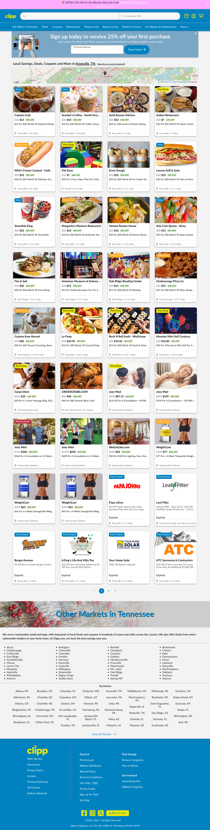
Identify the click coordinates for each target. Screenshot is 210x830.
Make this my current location (111, 64)
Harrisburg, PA (90, 710)
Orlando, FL (137, 719)
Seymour (165, 675)
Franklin (62, 656)
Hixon (164, 660)
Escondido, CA (67, 710)
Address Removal (37, 793)
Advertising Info (131, 781)
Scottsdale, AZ (160, 725)
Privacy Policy (35, 770)
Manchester (116, 666)
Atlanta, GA (22, 703)
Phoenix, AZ (137, 725)
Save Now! (137, 49)
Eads (163, 653)
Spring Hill (115, 678)
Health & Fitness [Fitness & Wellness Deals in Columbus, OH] (131, 27)
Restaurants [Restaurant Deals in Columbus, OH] (73, 27)
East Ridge (11, 656)
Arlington (62, 647)
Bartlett (113, 647)
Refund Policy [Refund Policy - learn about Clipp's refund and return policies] (88, 771)
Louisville (62, 666)
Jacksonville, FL (91, 725)
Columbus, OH (67, 697)
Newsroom (33, 764)
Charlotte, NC (45, 703)
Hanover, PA (91, 703)
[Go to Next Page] (115, 591)
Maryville (166, 666)
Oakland (165, 672)
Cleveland (115, 650)
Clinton (165, 650)
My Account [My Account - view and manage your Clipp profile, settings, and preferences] (87, 760)
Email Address (82, 47)
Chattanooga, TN (44, 710)
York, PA (183, 722)
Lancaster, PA (114, 697)
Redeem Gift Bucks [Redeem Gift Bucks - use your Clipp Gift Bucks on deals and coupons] (90, 766)
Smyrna (9, 678)
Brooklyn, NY (44, 691)
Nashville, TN (137, 713)
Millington (63, 669)
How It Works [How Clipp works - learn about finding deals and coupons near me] (130, 766)
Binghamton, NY (21, 710)
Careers (31, 776)
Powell (113, 675)
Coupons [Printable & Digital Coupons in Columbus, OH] (57, 27)
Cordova (114, 653)
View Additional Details (105, 7)
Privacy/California (37, 782)
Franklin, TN (68, 725)
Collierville (11, 653)
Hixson (9, 663)
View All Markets (104, 734)
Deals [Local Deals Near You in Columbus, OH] (45, 27)
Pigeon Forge (65, 675)
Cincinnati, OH (44, 716)
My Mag (84, 800)
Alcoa (8, 647)
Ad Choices (33, 787)
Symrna (165, 678)
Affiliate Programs (132, 787)
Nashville (10, 672)
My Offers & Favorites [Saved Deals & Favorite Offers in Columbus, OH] (25, 27)
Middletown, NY (137, 691)
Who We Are (34, 759)
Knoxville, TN (114, 691)
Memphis (10, 669)
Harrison (62, 660)
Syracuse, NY (183, 703)
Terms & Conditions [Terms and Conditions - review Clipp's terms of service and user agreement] (91, 777)
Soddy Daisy (64, 678)
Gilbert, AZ (90, 697)
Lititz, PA (114, 703)
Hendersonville (118, 660)
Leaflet (165, 82)
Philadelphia (12, 675)
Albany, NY (21, 691)
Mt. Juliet (114, 669)
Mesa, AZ (113, 719)
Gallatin (113, 656)
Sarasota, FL (160, 719)
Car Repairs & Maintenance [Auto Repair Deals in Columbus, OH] (160, 27)
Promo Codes (87, 789)
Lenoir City (11, 666)
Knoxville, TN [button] (86, 63)
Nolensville (63, 672)
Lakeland (165, 663)
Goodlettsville (13, 660)
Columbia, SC (68, 691)
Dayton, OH (68, 703)
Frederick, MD (91, 691)
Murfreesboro (168, 669)
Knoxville (62, 663)
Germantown (168, 656)
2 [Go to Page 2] (108, 591)
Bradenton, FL (22, 722)
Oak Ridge (115, 672)
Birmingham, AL (22, 716)
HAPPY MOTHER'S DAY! (134, 2)
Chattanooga (12, 650)
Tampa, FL (183, 710)
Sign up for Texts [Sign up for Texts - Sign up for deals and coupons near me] (89, 794)
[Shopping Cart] (201, 16)
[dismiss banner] (195, 34)
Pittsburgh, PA (160, 691)
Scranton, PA (182, 691)
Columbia (63, 653)
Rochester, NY (160, 697)
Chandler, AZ (44, 697)
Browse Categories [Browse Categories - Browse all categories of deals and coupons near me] (133, 760)
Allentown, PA (21, 697)
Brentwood (167, 647)
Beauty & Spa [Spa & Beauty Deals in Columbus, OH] (110, 27)
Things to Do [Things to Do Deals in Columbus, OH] (91, 27)
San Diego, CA (160, 713)
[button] (207, 4)
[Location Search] (150, 16)
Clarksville (63, 650)
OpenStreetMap (180, 82)
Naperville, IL (136, 706)
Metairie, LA (114, 725)
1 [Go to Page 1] (101, 591)
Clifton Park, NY (44, 722)
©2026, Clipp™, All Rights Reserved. (103, 820)
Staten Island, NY (183, 697)
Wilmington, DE (183, 716)
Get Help (85, 783)
